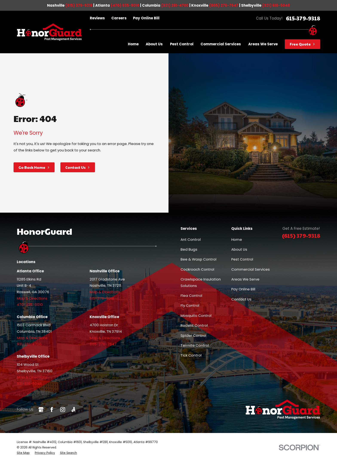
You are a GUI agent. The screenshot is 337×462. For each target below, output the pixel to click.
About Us (239, 249)
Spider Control (193, 335)
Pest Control (242, 259)
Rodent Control (194, 325)
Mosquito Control (196, 315)
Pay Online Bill (146, 18)
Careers (119, 18)
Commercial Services (250, 269)
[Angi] (73, 409)
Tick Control (191, 355)
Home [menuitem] (133, 44)
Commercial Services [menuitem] (221, 44)
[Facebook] (51, 409)
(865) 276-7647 (223, 5)
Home (236, 239)
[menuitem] (23, 453)
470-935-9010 (30, 304)
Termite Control (195, 345)
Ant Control (191, 239)
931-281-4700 (29, 344)
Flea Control (191, 295)
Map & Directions (32, 298)
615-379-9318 (303, 18)
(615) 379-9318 (78, 5)
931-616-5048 (29, 383)
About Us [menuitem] (154, 44)
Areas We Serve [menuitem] (263, 44)
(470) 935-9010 (125, 5)
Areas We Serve (245, 279)
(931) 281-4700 (174, 5)
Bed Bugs (189, 249)
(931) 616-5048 (276, 5)
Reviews (97, 18)
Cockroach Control (197, 269)
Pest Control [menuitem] (181, 44)
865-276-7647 (103, 344)
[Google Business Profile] (40, 409)
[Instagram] (62, 409)
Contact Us (241, 299)
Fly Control (190, 305)
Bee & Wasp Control (198, 259)
